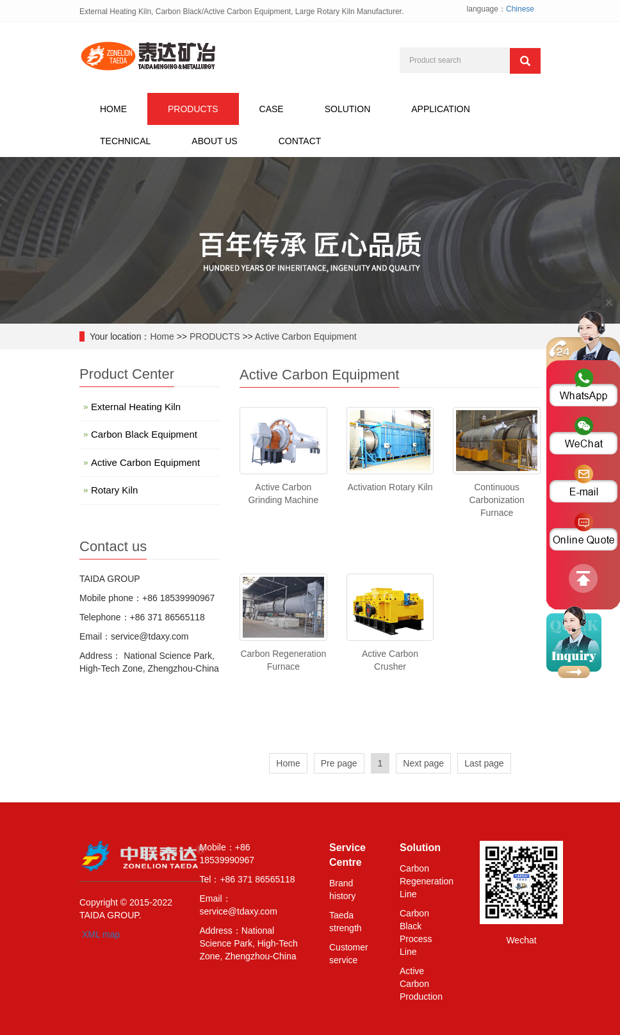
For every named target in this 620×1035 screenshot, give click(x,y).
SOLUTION (348, 109)
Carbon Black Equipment (144, 434)
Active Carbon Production (421, 984)
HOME (113, 109)
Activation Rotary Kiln (389, 487)
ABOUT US (214, 141)
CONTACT (300, 141)
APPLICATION (440, 109)
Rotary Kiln (114, 489)
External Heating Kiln (136, 406)
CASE (271, 109)
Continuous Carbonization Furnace (496, 500)
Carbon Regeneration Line (426, 881)
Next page (423, 763)
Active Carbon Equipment (306, 336)
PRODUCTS (193, 109)
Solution (420, 847)
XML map (101, 934)
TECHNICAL (125, 141)
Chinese (520, 8)
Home (162, 336)
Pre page (339, 763)
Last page (484, 763)
